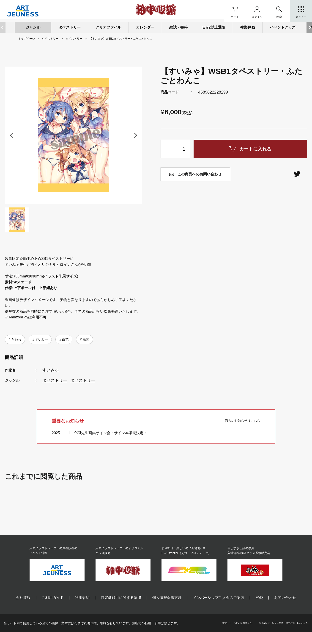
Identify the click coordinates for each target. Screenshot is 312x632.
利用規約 (82, 598)
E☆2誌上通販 (214, 27)
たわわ (16, 339)
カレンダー (145, 27)
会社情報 (23, 598)
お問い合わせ (285, 598)
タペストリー (54, 380)
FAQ (259, 598)
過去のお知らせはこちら (242, 420)
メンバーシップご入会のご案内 (218, 598)
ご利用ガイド (53, 598)
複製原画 (247, 27)
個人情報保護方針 (167, 598)
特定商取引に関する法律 (121, 598)
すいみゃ (41, 339)
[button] (309, 27)
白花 (64, 339)
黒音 (85, 339)
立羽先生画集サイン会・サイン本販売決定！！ (112, 433)
